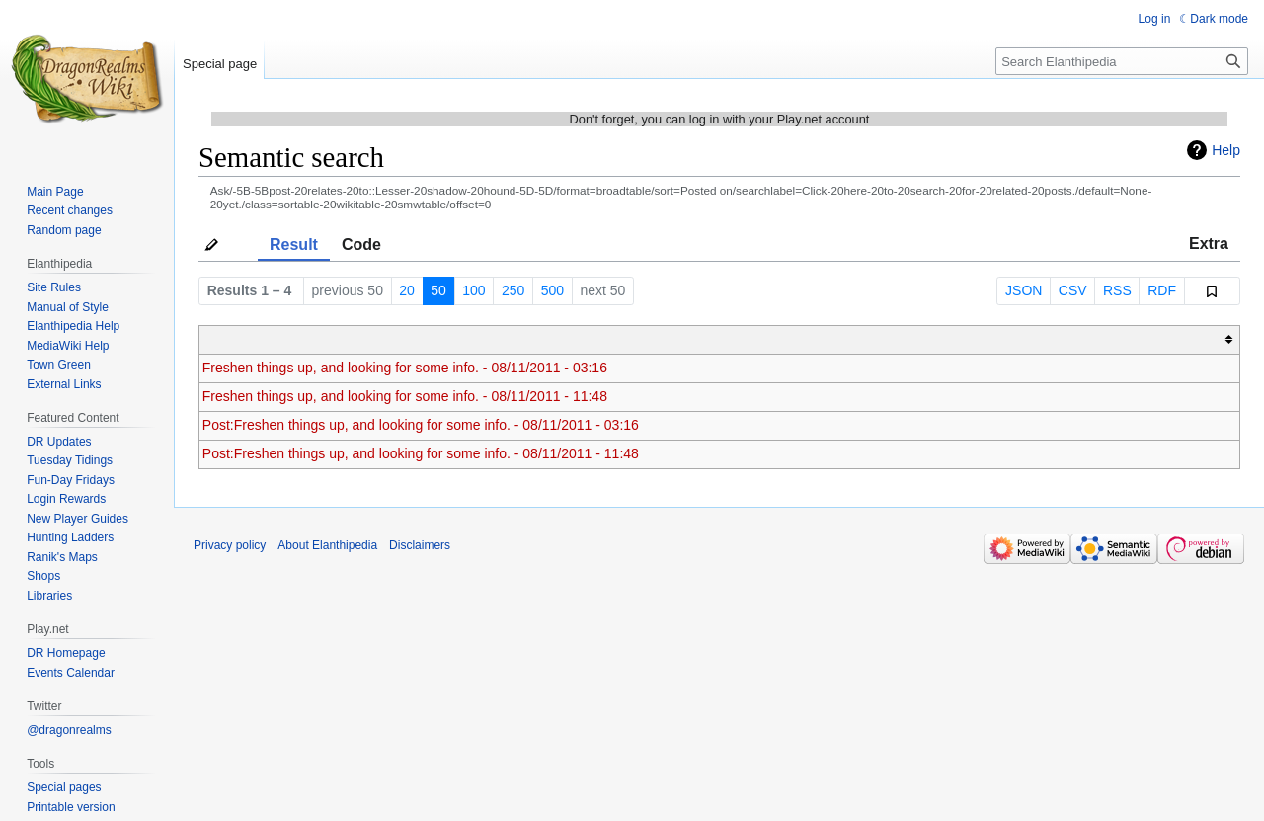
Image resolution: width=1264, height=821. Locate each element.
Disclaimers (419, 545)
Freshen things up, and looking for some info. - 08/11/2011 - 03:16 (404, 367)
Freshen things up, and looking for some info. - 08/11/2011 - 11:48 (404, 396)
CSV (1073, 290)
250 (513, 290)
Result (294, 244)
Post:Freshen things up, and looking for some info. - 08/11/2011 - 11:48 (420, 453)
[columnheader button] (719, 339)
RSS (1117, 290)
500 (552, 290)
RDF (1161, 290)
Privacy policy (230, 545)
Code (361, 244)
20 (407, 290)
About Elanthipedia (327, 545)
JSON (1023, 290)
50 (438, 290)
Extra (1208, 243)
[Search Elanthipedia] (1121, 61)
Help (1226, 150)
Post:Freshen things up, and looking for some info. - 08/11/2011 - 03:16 (420, 425)
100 (473, 290)
